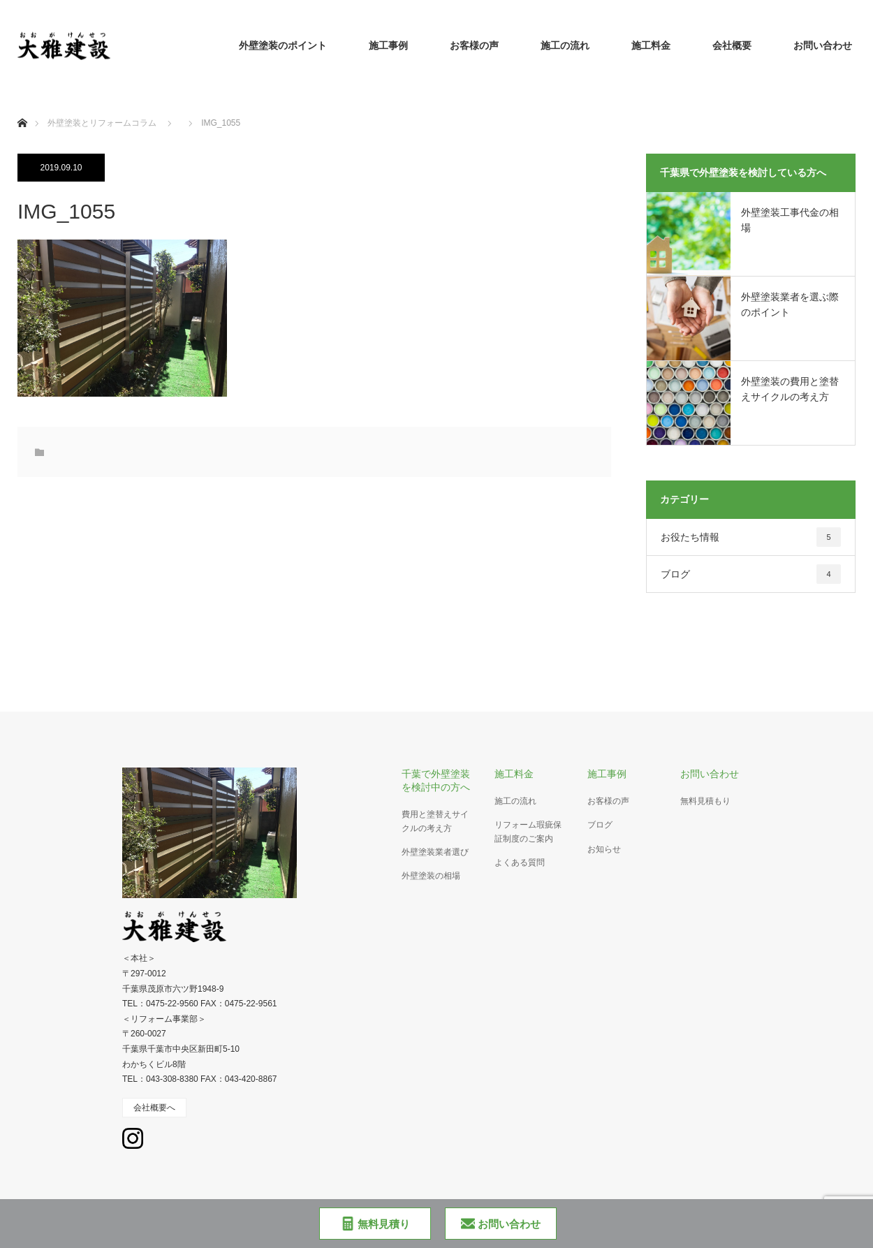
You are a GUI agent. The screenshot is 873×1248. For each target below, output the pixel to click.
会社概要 (731, 45)
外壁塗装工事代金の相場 (790, 220)
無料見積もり (705, 801)
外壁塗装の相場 (431, 876)
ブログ (751, 574)
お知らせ (604, 849)
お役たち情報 (751, 537)
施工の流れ (565, 45)
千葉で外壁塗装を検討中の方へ (436, 780)
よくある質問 (519, 862)
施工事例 (388, 45)
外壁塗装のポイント (283, 45)
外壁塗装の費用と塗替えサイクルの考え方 (790, 389)
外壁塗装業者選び (435, 852)
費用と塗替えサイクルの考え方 (435, 820)
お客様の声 (474, 45)
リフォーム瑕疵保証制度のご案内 (528, 831)
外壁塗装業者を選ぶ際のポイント (790, 304)
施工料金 (650, 45)
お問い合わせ (822, 45)
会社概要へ (154, 1108)
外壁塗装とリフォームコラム (101, 123)
